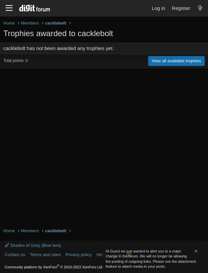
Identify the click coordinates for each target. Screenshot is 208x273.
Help (101, 254)
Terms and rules (45, 254)
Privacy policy (79, 254)
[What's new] (200, 8)
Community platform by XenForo (54, 267)
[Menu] (9, 8)
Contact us (15, 254)
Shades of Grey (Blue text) (33, 245)
